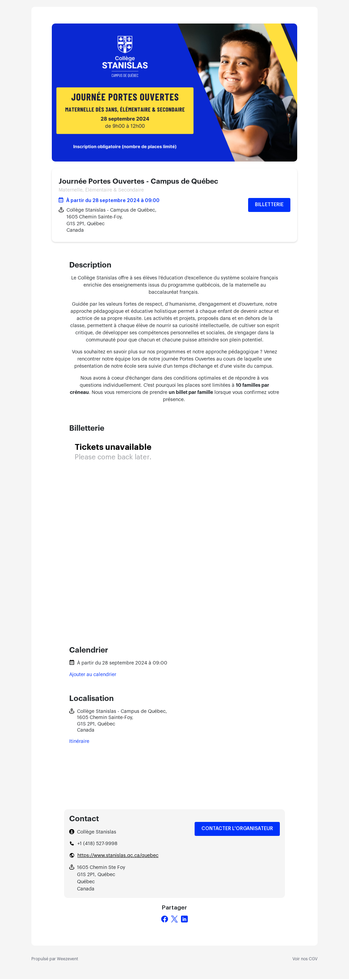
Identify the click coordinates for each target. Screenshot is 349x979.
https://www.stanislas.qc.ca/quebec (117, 855)
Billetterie (269, 204)
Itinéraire (79, 741)
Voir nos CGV (305, 959)
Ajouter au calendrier (92, 674)
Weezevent (67, 959)
